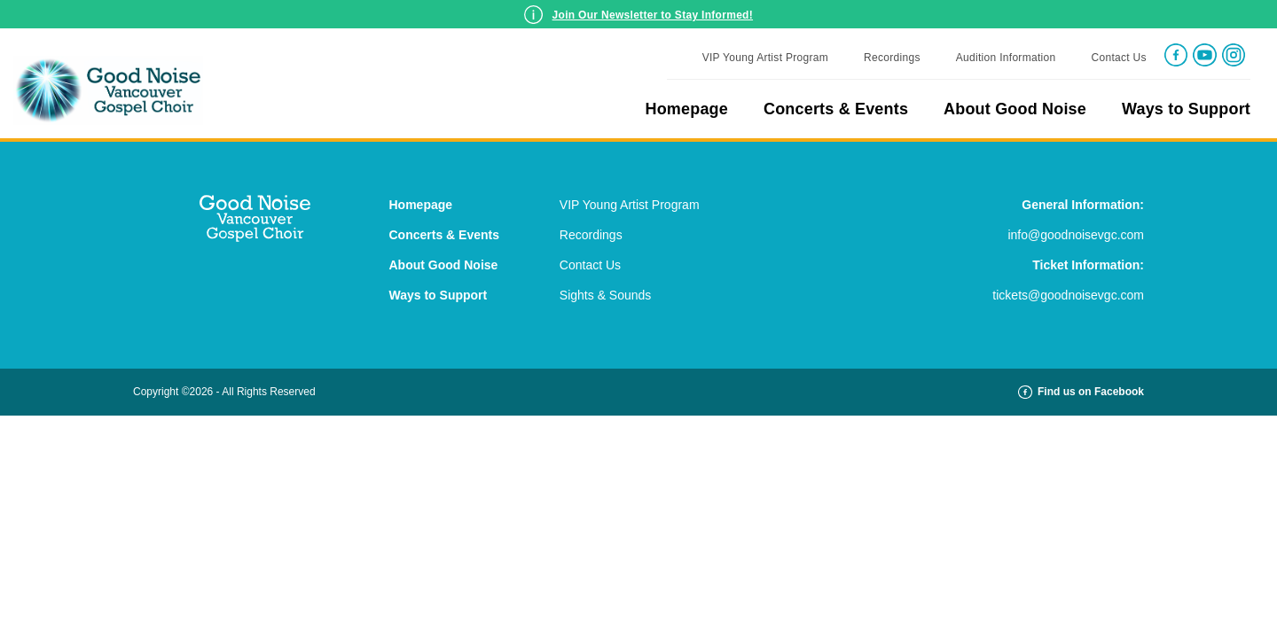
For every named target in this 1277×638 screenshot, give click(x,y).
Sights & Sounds (606, 295)
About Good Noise (1015, 109)
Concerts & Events (836, 109)
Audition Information (1006, 57)
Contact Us (1118, 57)
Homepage (687, 109)
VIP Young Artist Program (765, 57)
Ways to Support (1186, 109)
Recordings (892, 57)
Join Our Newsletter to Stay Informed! (652, 15)
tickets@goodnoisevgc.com (1068, 295)
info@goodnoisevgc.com (1075, 235)
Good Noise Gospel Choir (113, 90)
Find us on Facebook (1081, 391)
